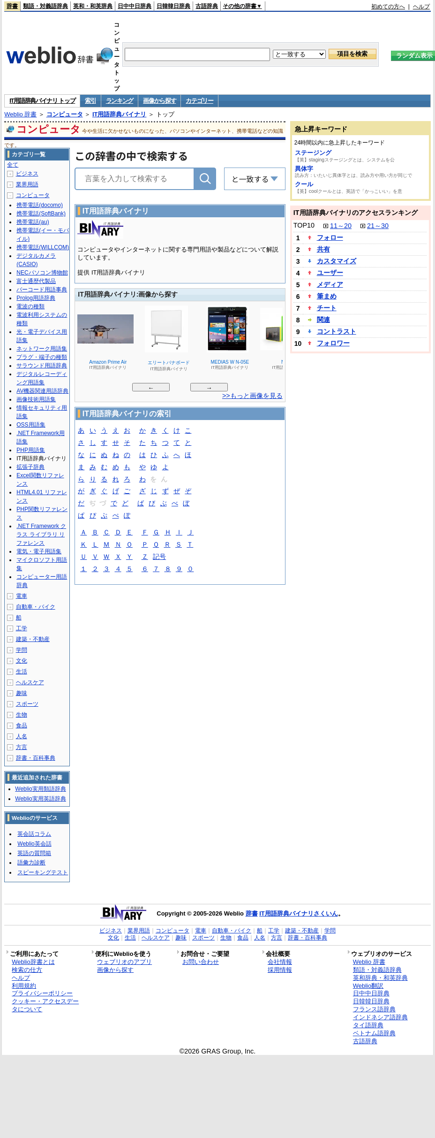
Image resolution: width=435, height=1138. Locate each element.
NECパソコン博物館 (42, 272)
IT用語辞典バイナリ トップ (42, 100)
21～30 (378, 225)
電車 (21, 596)
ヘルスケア (30, 682)
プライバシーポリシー (42, 993)
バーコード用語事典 (41, 289)
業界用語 (27, 184)
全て (12, 165)
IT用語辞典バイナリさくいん (298, 913)
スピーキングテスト (42, 872)
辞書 (12, 6)
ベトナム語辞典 (374, 1033)
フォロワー (333, 343)
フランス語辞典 (374, 1009)
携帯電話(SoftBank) (41, 213)
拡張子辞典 (30, 467)
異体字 (304, 168)
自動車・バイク (35, 606)
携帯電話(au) (32, 222)
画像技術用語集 (36, 399)
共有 (323, 249)
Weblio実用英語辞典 (40, 798)
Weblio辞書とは (33, 961)
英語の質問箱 (34, 853)
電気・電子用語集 (38, 551)
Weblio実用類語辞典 (40, 789)
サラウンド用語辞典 (41, 365)
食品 (21, 725)
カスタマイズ (336, 261)
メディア (330, 284)
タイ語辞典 (368, 1025)
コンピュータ (64, 114)
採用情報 (280, 969)
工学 (21, 628)
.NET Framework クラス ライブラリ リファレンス (41, 534)
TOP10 (304, 225)
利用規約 (24, 985)
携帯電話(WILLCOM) (42, 247)
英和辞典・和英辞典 (380, 977)
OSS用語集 (30, 424)
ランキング (120, 100)
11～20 (341, 225)
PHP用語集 (30, 450)
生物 (21, 714)
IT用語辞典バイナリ (119, 114)
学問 (21, 650)
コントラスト (336, 331)
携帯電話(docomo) (39, 205)
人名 (21, 736)
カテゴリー (199, 100)
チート (327, 308)
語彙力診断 (31, 862)
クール (304, 184)
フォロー (330, 237)
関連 (323, 319)
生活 (21, 671)
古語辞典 (206, 6)
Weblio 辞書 (20, 114)
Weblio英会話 (34, 843)
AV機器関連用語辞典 (42, 391)
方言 (21, 747)
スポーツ (27, 704)
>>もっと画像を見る (252, 395)
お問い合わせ (200, 961)
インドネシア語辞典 (380, 1017)
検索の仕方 (27, 969)
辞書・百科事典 (35, 758)
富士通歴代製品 (36, 281)
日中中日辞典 (134, 6)
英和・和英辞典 (92, 6)
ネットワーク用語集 (41, 348)
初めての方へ (388, 6)
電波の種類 (30, 306)
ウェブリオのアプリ (124, 961)
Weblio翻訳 (368, 985)
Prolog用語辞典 (35, 298)
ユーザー (330, 272)
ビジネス (27, 173)
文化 (21, 660)
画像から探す (159, 100)
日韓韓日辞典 (173, 6)
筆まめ (327, 296)
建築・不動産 (33, 639)
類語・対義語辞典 (45, 6)
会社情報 (280, 961)
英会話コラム (34, 834)
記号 (159, 557)
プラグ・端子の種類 (41, 357)
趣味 (21, 693)
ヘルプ (421, 6)
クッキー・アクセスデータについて (45, 1005)
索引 (90, 100)
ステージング (313, 152)
